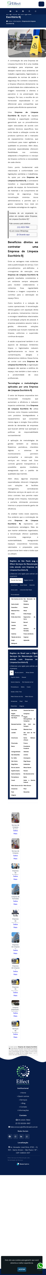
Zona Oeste (23, 585)
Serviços (23, 1100)
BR (11, 672)
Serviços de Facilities (15, 1031)
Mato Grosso (29, 696)
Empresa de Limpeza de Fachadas (15, 948)
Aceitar (22, 1269)
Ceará (28, 687)
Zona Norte (14, 585)
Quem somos (23, 1096)
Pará (26, 701)
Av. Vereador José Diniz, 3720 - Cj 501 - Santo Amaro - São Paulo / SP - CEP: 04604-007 (23, 1150)
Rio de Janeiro (19, 672)
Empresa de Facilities (15, 873)
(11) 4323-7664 (23, 227)
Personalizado (15, 594)
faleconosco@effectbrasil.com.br (24, 1127)
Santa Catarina (15, 682)
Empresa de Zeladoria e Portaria (15, 922)
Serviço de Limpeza (15, 852)
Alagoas (21, 706)
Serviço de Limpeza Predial (15, 827)
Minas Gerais (30, 672)
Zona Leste (14, 590)
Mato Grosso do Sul (17, 696)
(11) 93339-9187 (24, 1123)
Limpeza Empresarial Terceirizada (15, 1009)
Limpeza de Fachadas (15, 898)
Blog (23, 1103)
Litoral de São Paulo (26, 590)
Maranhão (14, 706)
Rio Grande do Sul (27, 682)
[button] (41, 4)
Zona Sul (32, 585)
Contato (23, 1107)
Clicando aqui (23, 235)
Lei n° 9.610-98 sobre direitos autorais (23, 1053)
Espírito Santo (15, 677)
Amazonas (14, 701)
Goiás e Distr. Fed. (16, 692)
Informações (23, 1110)
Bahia (22, 687)
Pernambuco (15, 687)
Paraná (24, 677)
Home (23, 1093)
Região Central (28, 580)
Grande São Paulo (16, 580)
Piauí (21, 701)
